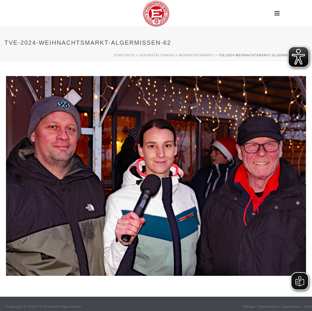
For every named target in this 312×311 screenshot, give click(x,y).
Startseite (124, 55)
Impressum (291, 306)
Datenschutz (268, 306)
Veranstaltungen (156, 55)
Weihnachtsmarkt (196, 55)
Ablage (249, 306)
